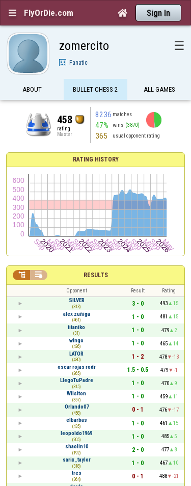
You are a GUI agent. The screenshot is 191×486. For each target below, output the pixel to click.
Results (96, 275)
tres (76, 473)
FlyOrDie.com (48, 13)
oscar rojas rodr (77, 367)
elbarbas (76, 420)
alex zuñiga (76, 314)
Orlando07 (77, 406)
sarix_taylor (77, 459)
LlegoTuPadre (76, 380)
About (32, 90)
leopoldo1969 (76, 433)
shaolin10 (76, 446)
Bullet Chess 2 (95, 90)
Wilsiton (76, 393)
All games (159, 90)
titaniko (76, 327)
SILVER (77, 300)
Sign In (158, 13)
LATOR (76, 353)
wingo (76, 340)
